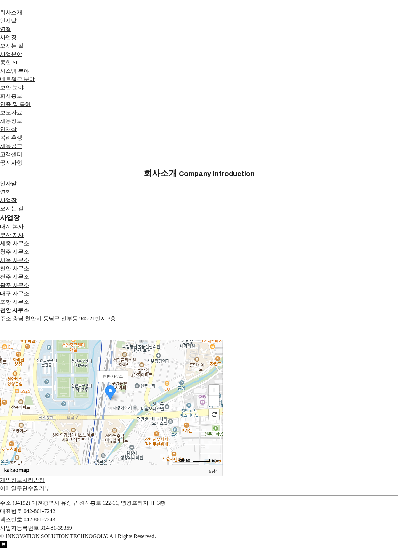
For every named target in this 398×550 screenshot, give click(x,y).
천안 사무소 (14, 268)
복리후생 (11, 138)
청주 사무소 (14, 252)
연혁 (5, 29)
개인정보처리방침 (22, 480)
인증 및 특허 (15, 104)
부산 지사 (12, 235)
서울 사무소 (14, 260)
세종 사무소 (14, 243)
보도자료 (11, 112)
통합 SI (8, 62)
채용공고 (11, 146)
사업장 (8, 37)
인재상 (8, 129)
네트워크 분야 (17, 79)
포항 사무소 (14, 302)
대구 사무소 (14, 293)
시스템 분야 (14, 71)
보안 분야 (12, 87)
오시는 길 (12, 46)
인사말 (8, 21)
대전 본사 (12, 227)
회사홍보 (11, 96)
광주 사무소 (14, 285)
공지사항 (11, 163)
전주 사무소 (14, 277)
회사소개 (11, 12)
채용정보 (11, 121)
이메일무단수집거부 (25, 488)
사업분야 (11, 54)
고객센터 (11, 154)
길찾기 (213, 470)
